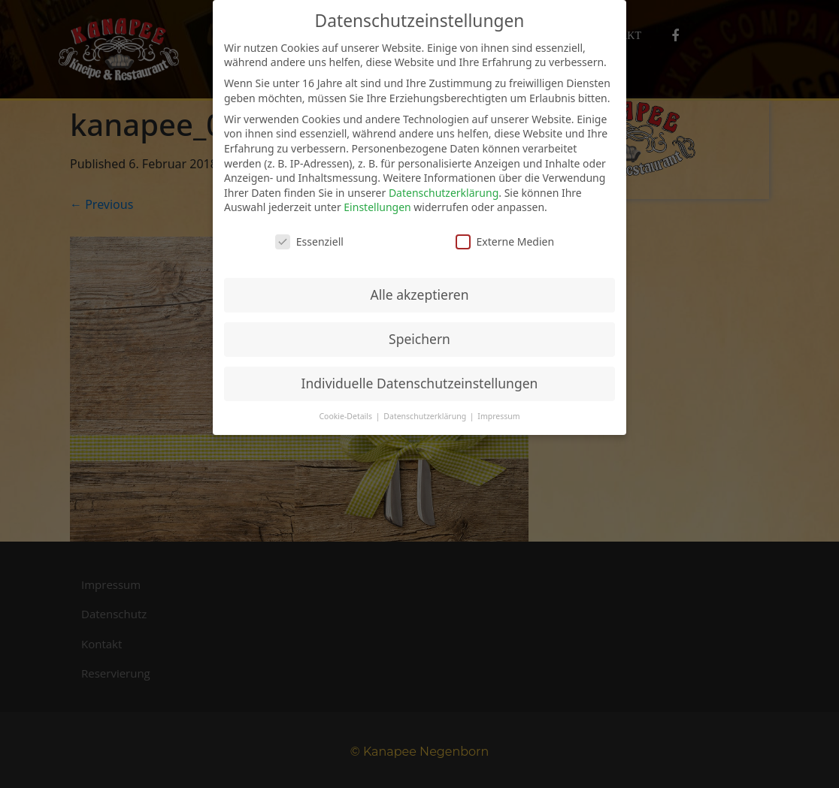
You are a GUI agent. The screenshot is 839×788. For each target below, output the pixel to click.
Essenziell (309, 241)
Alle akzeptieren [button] (420, 294)
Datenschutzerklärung (443, 193)
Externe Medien (505, 241)
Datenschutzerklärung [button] (425, 416)
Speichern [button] (419, 339)
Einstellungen (377, 207)
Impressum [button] (498, 416)
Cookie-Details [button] (346, 416)
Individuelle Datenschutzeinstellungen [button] (419, 383)
